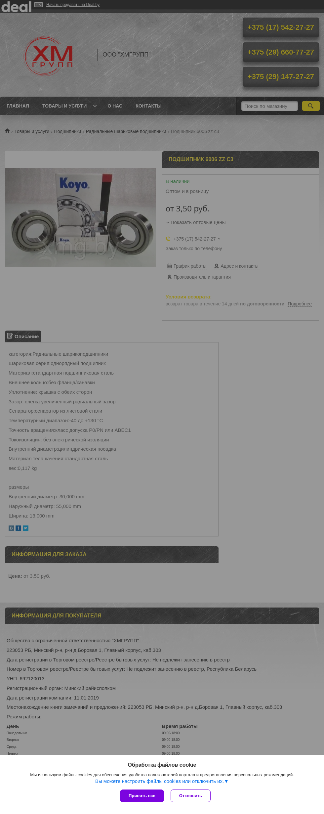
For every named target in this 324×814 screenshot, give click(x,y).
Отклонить (190, 795)
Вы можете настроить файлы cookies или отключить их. (159, 781)
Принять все (142, 795)
